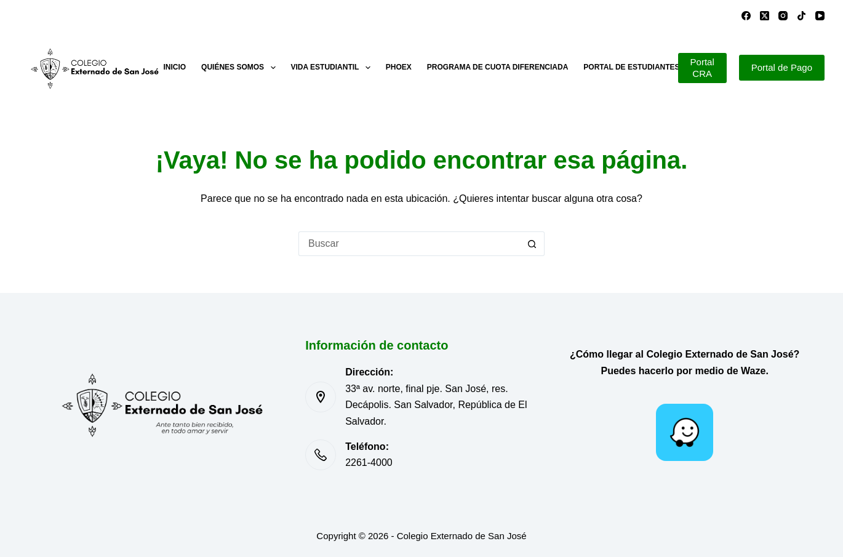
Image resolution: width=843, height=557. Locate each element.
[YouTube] (820, 15)
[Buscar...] (409, 243)
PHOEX (399, 67)
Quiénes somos (240, 67)
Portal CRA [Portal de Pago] (702, 68)
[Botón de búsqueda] (532, 243)
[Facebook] (746, 15)
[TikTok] (801, 15)
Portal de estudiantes (631, 67)
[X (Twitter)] (764, 15)
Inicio (174, 67)
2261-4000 (369, 462)
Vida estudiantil (333, 67)
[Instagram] (783, 15)
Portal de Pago (781, 67)
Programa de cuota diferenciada (498, 67)
